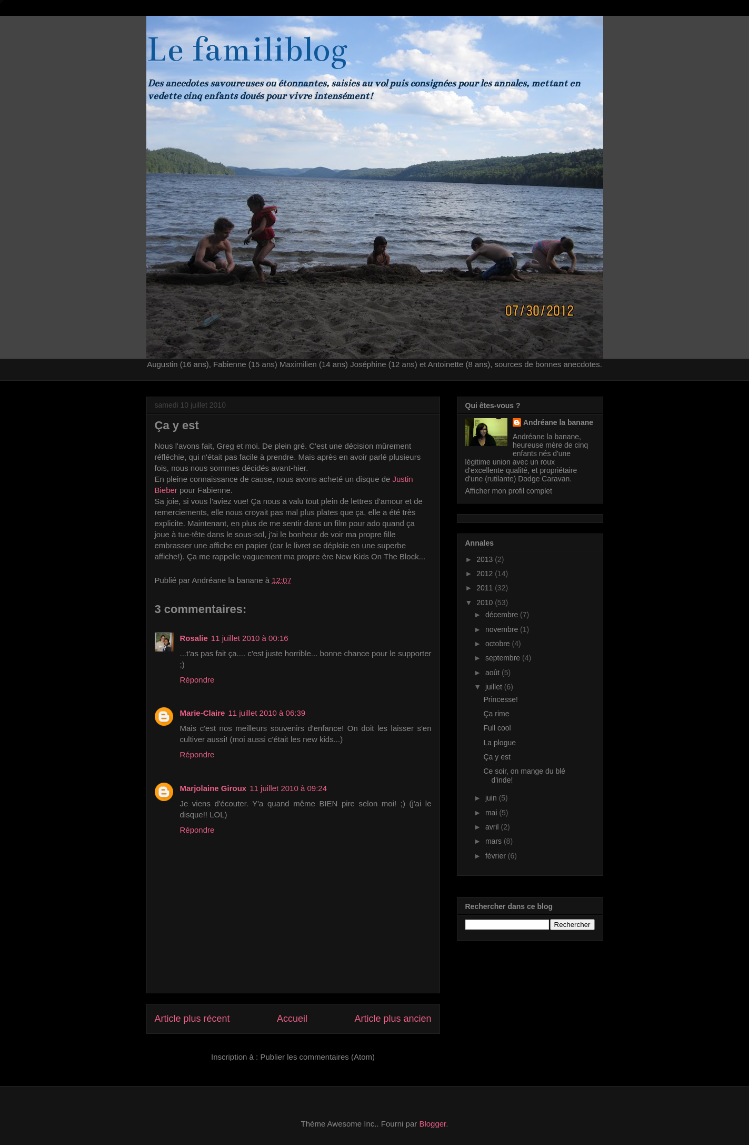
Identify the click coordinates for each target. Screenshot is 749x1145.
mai (492, 812)
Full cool (497, 728)
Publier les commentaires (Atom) (317, 1056)
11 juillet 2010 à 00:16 (249, 638)
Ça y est (496, 757)
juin (492, 798)
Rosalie (194, 638)
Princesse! (500, 699)
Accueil (292, 1018)
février (496, 856)
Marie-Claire (202, 712)
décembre (502, 614)
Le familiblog (246, 49)
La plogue (499, 742)
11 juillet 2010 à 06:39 (266, 712)
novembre (502, 629)
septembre (503, 658)
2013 (485, 559)
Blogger (432, 1123)
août (493, 672)
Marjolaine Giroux (213, 788)
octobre (498, 643)
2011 (485, 588)
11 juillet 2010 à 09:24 (288, 788)
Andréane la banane (558, 422)
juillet (494, 687)
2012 (485, 573)
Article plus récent (192, 1018)
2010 (485, 602)
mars (494, 841)
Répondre (197, 679)
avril (493, 827)
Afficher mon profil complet (508, 491)
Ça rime (496, 713)
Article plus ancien (392, 1018)
